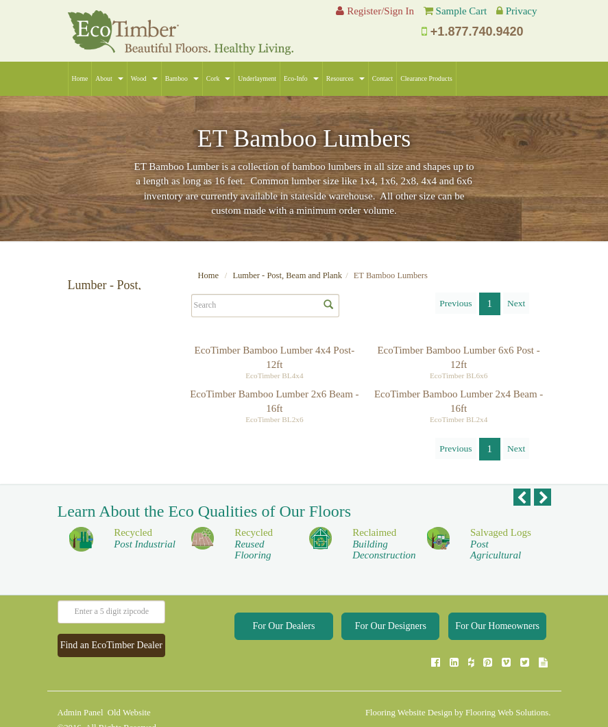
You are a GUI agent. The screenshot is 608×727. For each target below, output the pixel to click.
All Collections (96, 337)
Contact (382, 78)
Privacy (521, 10)
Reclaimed (383, 558)
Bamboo (182, 78)
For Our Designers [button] (390, 640)
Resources (345, 78)
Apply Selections (144, 429)
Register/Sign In (375, 10)
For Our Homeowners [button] (497, 640)
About (109, 78)
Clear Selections (93, 429)
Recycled (144, 552)
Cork (218, 78)
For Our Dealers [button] (283, 640)
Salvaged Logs (500, 558)
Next (516, 303)
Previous (455, 303)
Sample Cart (461, 10)
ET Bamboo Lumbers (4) (114, 354)
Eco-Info (301, 78)
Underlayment (257, 78)
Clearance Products (426, 78)
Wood (144, 78)
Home (80, 78)
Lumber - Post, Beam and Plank (287, 275)
